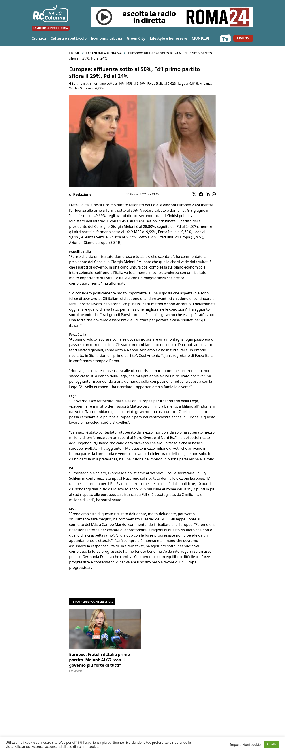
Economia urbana (106, 38)
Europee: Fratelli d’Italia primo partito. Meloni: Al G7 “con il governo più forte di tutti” (99, 660)
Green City (136, 38)
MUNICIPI (200, 38)
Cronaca (39, 38)
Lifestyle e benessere (168, 38)
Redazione (82, 194)
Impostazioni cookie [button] (245, 744)
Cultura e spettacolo (69, 38)
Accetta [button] (272, 744)
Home (74, 52)
